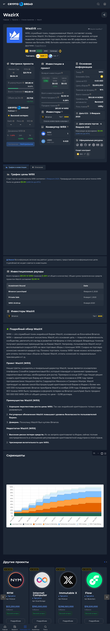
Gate (53, 56)
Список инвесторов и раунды (56, 121)
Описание (37, 167)
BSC (81, 154)
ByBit (41, 56)
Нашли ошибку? (95, 29)
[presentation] (3, 599)
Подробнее (15, 621)
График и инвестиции (16, 167)
